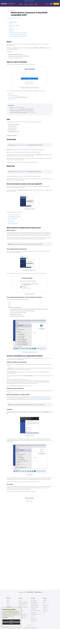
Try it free (56, 3)
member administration (46, 399)
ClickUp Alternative (34, 603)
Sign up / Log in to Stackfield (14, 25)
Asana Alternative (34, 600)
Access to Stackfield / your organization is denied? (18, 36)
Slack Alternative (33, 608)
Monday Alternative (34, 601)
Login (51, 3)
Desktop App (11, 29)
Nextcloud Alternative (34, 607)
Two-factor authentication (13, 95)
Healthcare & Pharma (22, 617)
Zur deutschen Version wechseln (29, 0)
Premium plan (12, 364)
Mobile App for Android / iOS (20, 171)
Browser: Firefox (11, 220)
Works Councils (21, 610)
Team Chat (32, 615)
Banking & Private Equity (23, 603)
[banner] (11, 617)
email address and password (30, 64)
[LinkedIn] (32, 625)
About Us (44, 601)
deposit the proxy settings (32, 235)
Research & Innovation (22, 605)
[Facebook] (28, 625)
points (40, 396)
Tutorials (44, 600)
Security (25, 4)
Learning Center (15, 109)
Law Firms (20, 600)
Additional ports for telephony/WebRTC (15, 57)
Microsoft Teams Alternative (35, 610)
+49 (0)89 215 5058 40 (30, 592)
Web (10, 27)
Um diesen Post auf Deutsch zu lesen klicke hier (14, 18)
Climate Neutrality (46, 605)
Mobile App (11, 30)
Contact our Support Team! (32, 112)
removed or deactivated (34, 398)
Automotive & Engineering (23, 614)
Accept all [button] (11, 620)
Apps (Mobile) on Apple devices (14, 214)
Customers (31, 4)
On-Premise (8, 605)
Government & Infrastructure (23, 601)
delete (37, 404)
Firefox (9, 302)
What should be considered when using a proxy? (18, 34)
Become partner (9, 607)
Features (8, 600)
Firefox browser (31, 237)
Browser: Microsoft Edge (12, 223)
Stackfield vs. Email (34, 619)
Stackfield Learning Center (11, 10)
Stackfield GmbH (33, 627)
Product (21, 4)
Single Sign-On (11, 97)
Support (15, 155)
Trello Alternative (33, 612)
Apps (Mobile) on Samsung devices (14, 216)
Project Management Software (36, 614)
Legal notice (8, 626)
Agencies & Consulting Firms (23, 607)
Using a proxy (10, 93)
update (22, 438)
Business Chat (33, 617)
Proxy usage (29, 385)
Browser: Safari (11, 221)
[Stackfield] (4, 3)
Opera (9, 303)
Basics (10, 23)
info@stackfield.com (38, 592)
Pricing (36, 4)
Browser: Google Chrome (12, 218)
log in (13, 64)
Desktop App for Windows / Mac (20, 145)
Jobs (43, 603)
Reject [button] (11, 623)
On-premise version (11, 98)
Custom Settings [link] (5, 617)
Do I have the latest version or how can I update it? (18, 32)
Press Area (44, 608)
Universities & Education (23, 615)
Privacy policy (4, 626)
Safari (9, 305)
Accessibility (45, 607)
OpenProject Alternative (35, 605)
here (33, 110)
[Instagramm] (30, 625)
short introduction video (19, 107)
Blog (44, 612)
